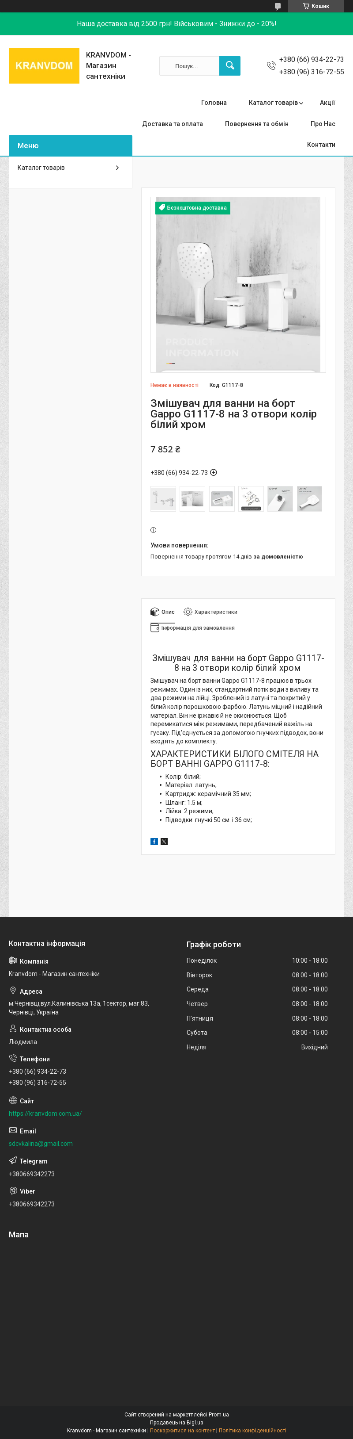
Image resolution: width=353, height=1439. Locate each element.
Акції (327, 102)
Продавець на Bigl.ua (176, 1423)
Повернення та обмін (257, 123)
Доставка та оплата (172, 123)
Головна (214, 102)
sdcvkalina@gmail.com (41, 1143)
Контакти (321, 144)
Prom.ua (219, 1415)
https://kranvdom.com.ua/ (45, 1113)
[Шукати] (229, 66)
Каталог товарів (273, 102)
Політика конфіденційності (252, 1431)
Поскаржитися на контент (182, 1431)
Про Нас (323, 123)
